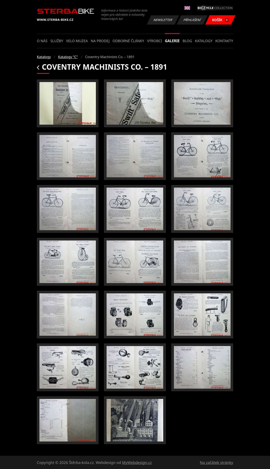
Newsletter (163, 20)
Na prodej (100, 40)
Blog (187, 40)
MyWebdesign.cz (137, 462)
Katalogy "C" (68, 56)
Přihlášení (192, 20)
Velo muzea (77, 40)
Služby (56, 40)
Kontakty (224, 40)
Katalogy (203, 40)
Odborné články (128, 40)
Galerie (172, 40)
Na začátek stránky (216, 462)
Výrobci (154, 40)
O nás (42, 40)
